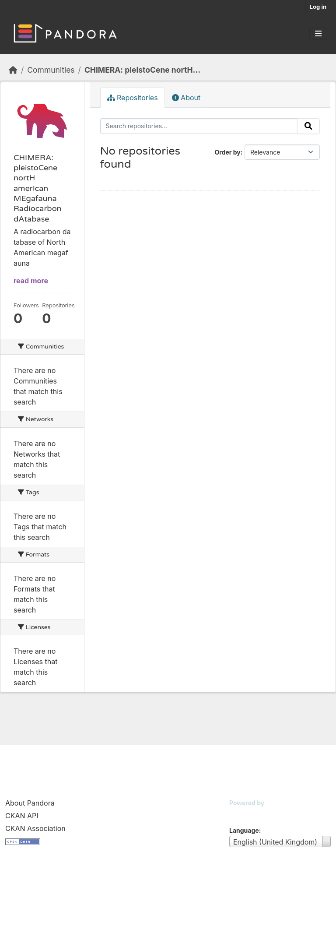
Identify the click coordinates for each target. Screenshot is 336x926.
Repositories (132, 97)
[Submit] (308, 126)
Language (244, 830)
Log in (318, 6)
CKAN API (21, 815)
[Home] (13, 69)
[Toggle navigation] (318, 34)
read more (31, 280)
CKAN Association (35, 828)
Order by (227, 152)
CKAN (244, 813)
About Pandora (30, 803)
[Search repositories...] (199, 126)
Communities (50, 69)
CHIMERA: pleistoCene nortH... (142, 69)
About (186, 97)
